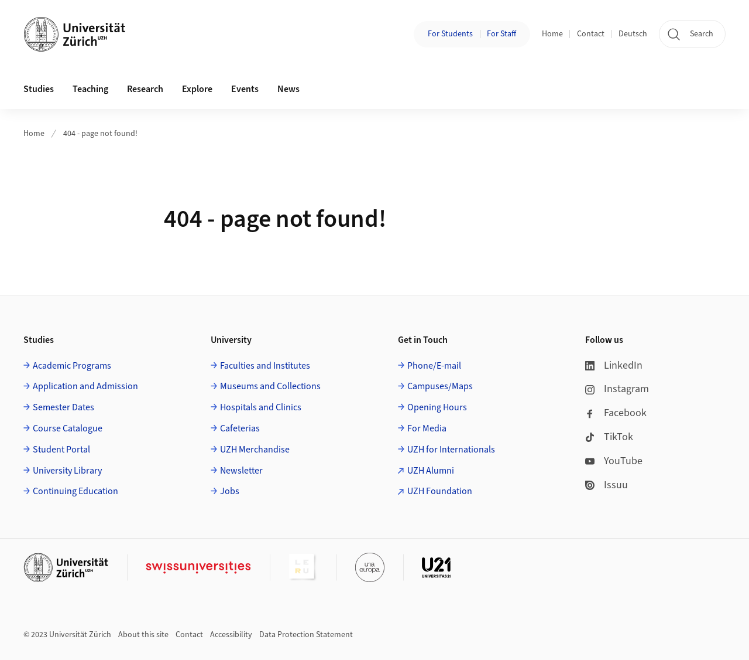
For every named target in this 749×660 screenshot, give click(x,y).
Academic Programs (72, 365)
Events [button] (245, 89)
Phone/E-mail (434, 365)
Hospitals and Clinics (260, 407)
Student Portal (61, 449)
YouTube (614, 461)
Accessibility (231, 635)
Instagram (617, 389)
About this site (143, 635)
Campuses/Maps (440, 386)
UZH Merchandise (255, 449)
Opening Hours (437, 407)
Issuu (606, 485)
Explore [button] (197, 89)
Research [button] (145, 89)
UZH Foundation (439, 491)
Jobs (229, 491)
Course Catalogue (67, 428)
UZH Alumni (430, 470)
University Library (67, 470)
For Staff (501, 34)
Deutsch (633, 34)
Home (552, 34)
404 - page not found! (100, 134)
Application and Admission (85, 386)
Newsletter (241, 470)
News (288, 89)
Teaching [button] (90, 89)
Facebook (616, 413)
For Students (450, 34)
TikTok (609, 437)
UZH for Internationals (451, 449)
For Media (426, 428)
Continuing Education (75, 491)
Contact (590, 34)
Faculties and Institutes (265, 365)
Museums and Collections (270, 386)
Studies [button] (38, 89)
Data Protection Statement (306, 635)
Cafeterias (240, 428)
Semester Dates (63, 407)
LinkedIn (614, 365)
